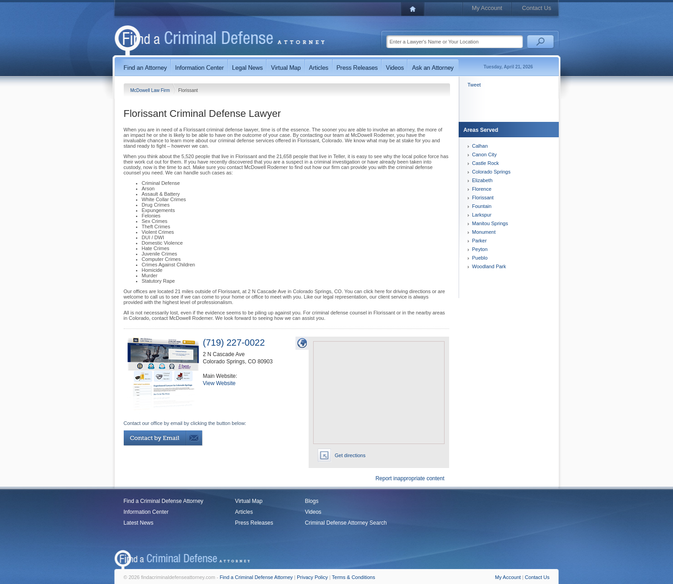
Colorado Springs (491, 171)
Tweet (474, 84)
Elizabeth (482, 180)
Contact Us (536, 8)
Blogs (312, 501)
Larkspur (482, 214)
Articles (244, 512)
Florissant (483, 197)
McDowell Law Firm (151, 90)
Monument (484, 232)
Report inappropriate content (409, 478)
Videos (313, 512)
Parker (479, 240)
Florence (482, 189)
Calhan (480, 146)
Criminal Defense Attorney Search (346, 523)
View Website (219, 383)
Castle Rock (485, 163)
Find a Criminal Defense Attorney (163, 501)
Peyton (480, 249)
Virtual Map (248, 501)
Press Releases (254, 523)
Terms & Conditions (353, 577)
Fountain (482, 206)
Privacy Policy (312, 577)
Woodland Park (489, 266)
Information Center (146, 512)
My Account (487, 8)
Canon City (484, 154)
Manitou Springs (490, 223)
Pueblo (480, 258)
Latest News (139, 523)
